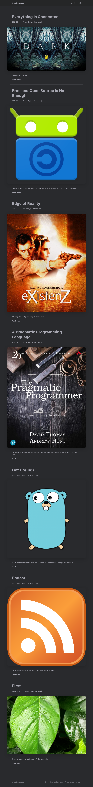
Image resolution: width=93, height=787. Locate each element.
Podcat (18, 578)
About (73, 3)
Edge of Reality (26, 203)
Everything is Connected (35, 16)
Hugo (61, 782)
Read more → (17, 79)
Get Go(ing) (23, 470)
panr (79, 782)
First (16, 686)
